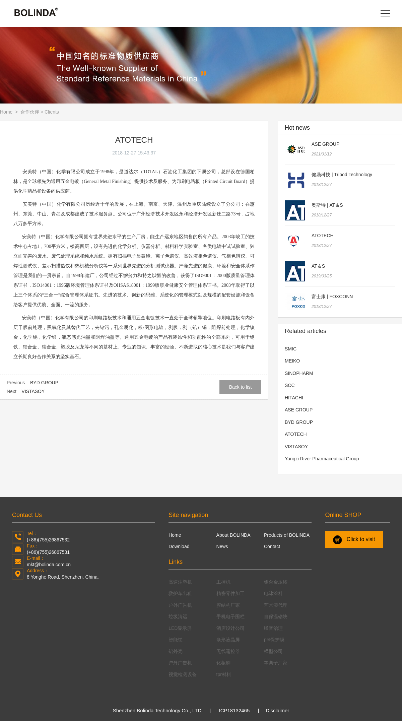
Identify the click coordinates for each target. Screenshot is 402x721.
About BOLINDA (233, 535)
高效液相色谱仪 (200, 256)
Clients (52, 112)
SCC (290, 385)
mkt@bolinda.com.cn (49, 564)
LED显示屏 (180, 628)
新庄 (216, 213)
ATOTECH (323, 235)
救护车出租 (180, 593)
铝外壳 (176, 651)
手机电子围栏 (230, 616)
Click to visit (354, 539)
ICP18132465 (234, 710)
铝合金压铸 (275, 582)
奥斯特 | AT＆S (327, 205)
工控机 (223, 582)
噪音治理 (273, 628)
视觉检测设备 (183, 674)
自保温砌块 (275, 616)
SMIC (290, 348)
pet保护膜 (274, 639)
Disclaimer (277, 710)
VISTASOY (33, 391)
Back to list (240, 387)
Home (7, 112)
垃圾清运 (178, 616)
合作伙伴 (29, 112)
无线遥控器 (228, 651)
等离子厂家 (275, 662)
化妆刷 (223, 662)
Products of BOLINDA (287, 535)
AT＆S (318, 266)
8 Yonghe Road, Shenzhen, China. (63, 577)
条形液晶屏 (228, 639)
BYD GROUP (44, 382)
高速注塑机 (180, 582)
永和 (183, 213)
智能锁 (176, 639)
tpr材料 (223, 674)
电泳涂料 (273, 593)
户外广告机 (180, 605)
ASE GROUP (325, 144)
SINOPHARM (299, 373)
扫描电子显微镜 (134, 256)
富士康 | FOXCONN (332, 296)
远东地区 (174, 236)
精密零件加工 (230, 593)
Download (179, 546)
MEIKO (292, 361)
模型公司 (273, 651)
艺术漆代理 (275, 605)
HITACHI (294, 397)
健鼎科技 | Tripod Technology (342, 174)
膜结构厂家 (228, 605)
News (222, 546)
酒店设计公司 (230, 628)
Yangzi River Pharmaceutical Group (322, 458)
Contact (272, 546)
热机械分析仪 (89, 265)
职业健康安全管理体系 (183, 285)
